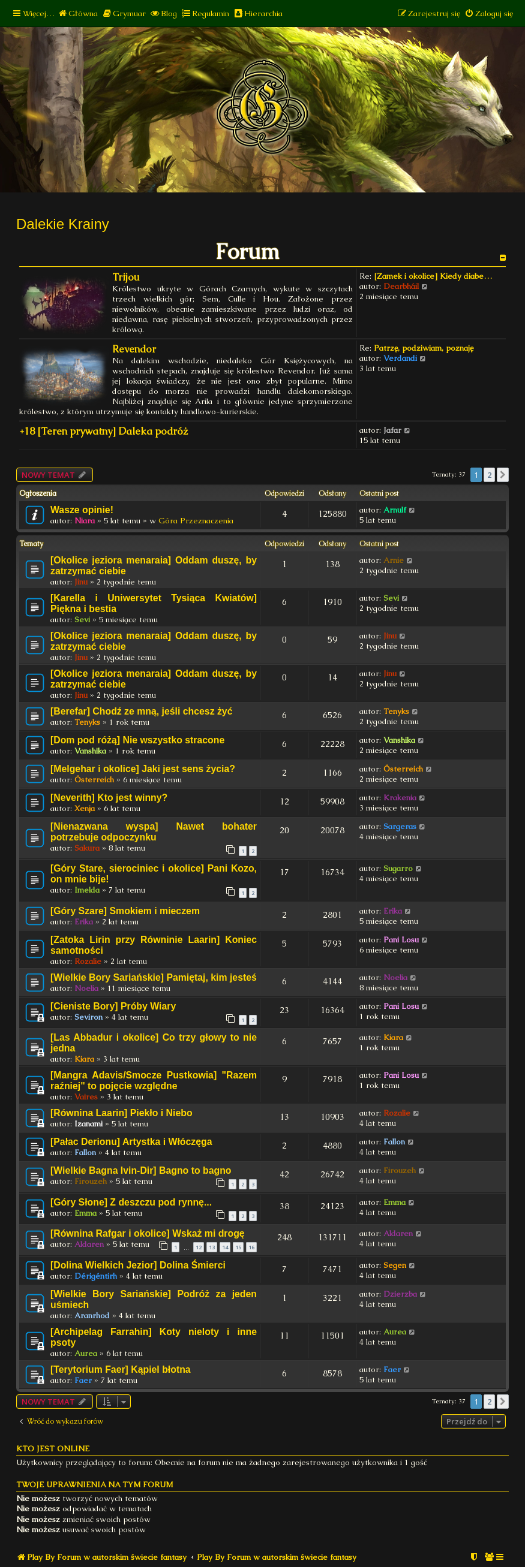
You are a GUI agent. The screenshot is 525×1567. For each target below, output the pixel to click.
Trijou (126, 277)
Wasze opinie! (81, 510)
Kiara (84, 1059)
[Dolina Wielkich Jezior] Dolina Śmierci (138, 1265)
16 (251, 1247)
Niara (84, 521)
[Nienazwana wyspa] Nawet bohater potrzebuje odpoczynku (153, 831)
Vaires (86, 1097)
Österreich (94, 780)
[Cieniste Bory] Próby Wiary (113, 1006)
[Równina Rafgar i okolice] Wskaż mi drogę (147, 1233)
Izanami (88, 1124)
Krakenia (399, 797)
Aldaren (89, 1244)
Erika (83, 922)
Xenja (84, 808)
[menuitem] (78, 13)
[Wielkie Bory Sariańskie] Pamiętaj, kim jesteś (153, 977)
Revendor (134, 349)
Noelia (86, 988)
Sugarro (398, 868)
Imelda (87, 890)
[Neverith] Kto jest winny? (108, 797)
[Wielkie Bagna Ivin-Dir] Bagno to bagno (140, 1170)
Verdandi (400, 358)
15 (238, 1247)
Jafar (392, 430)
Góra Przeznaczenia (195, 521)
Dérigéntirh (95, 1276)
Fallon (85, 1152)
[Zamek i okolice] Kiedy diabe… (433, 276)
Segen (394, 1265)
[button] (503, 475)
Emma (85, 1213)
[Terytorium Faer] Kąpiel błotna (120, 1369)
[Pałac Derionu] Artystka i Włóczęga (131, 1142)
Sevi (82, 619)
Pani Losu (401, 940)
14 (225, 1247)
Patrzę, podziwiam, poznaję (423, 348)
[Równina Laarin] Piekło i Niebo (121, 1113)
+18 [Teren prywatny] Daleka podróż (103, 431)
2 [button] (489, 474)
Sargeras (399, 826)
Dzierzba (400, 1294)
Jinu (81, 582)
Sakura (87, 848)
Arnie (393, 560)
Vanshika (90, 751)
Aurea (85, 1353)
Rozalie (87, 961)
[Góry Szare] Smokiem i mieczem (125, 911)
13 (212, 1247)
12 (199, 1247)
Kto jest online (52, 1449)
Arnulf (394, 510)
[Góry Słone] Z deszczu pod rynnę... (131, 1202)
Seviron (88, 1017)
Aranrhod (92, 1315)
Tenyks (87, 722)
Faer (83, 1380)
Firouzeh (90, 1181)
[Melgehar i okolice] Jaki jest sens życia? (142, 769)
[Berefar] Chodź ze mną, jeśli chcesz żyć (141, 711)
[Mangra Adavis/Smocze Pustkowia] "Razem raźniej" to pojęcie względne (153, 1080)
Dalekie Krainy (62, 224)
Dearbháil (401, 286)
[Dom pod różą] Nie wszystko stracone (137, 740)
